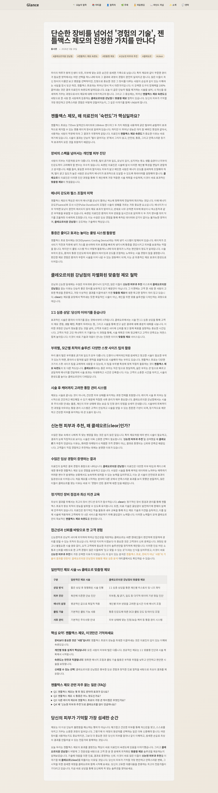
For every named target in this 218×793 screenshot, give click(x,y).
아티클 (96, 4)
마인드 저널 (157, 4)
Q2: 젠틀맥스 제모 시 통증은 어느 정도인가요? (77, 696)
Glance (33, 4)
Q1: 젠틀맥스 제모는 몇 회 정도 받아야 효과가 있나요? (81, 691)
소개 (172, 4)
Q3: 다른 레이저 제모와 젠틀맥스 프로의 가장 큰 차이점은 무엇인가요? (89, 700)
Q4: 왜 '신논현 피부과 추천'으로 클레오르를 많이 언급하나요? (85, 704)
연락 (185, 4)
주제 (124, 4)
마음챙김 (139, 4)
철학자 (111, 4)
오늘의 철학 (80, 4)
